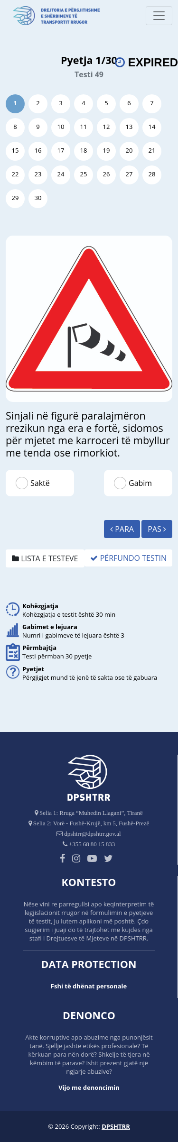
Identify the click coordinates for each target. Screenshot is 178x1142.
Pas (157, 529)
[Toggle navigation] (159, 15)
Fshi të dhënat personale (89, 986)
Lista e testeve (45, 558)
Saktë (40, 483)
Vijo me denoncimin (89, 1087)
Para (122, 529)
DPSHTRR (116, 1126)
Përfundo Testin (128, 558)
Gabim (140, 483)
